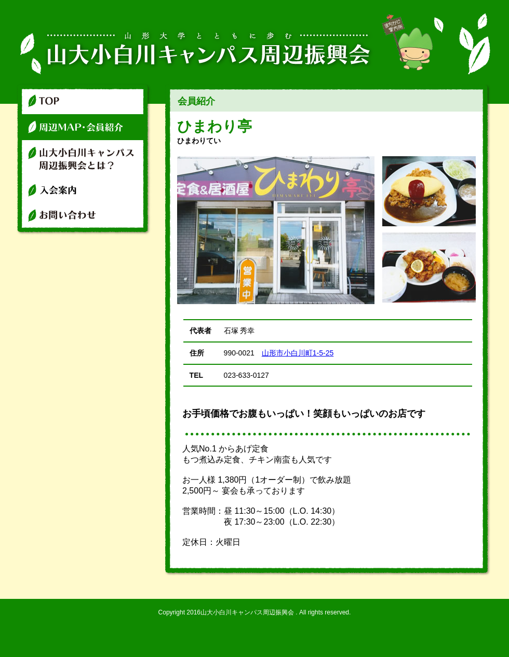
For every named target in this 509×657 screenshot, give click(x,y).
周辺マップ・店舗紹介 (84, 127)
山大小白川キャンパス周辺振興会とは (84, 158)
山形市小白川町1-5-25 (297, 353)
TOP (84, 98)
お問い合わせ (84, 219)
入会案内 (84, 189)
